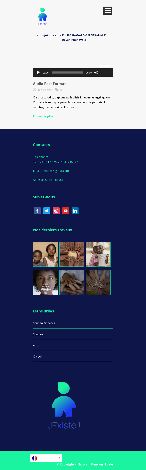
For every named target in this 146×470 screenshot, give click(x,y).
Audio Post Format (49, 83)
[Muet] (96, 72)
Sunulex (38, 334)
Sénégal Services (44, 323)
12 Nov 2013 (44, 89)
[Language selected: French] (46, 458)
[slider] (67, 72)
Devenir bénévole (74, 40)
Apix (36, 345)
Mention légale (102, 464)
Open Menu (107, 11)
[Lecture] (38, 72)
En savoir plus (43, 116)
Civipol (37, 356)
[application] (73, 72)
